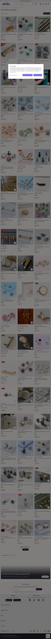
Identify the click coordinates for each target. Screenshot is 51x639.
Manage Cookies (13, 75)
